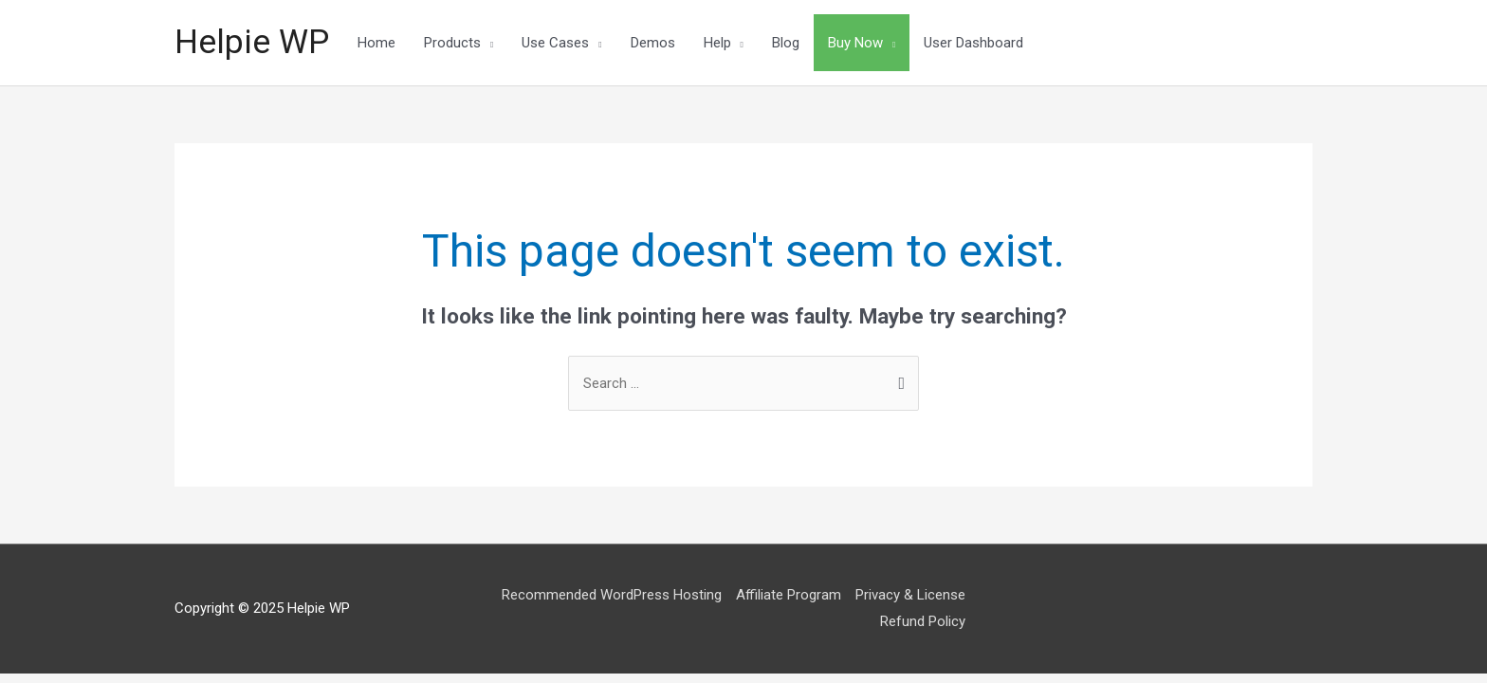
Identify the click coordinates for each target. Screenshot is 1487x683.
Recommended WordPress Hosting (612, 594)
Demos (653, 42)
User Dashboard (973, 42)
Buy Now (855, 42)
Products (452, 42)
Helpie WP (251, 42)
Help (717, 42)
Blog (785, 42)
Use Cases (555, 42)
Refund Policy (922, 621)
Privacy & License (910, 594)
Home (376, 42)
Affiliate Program (788, 594)
